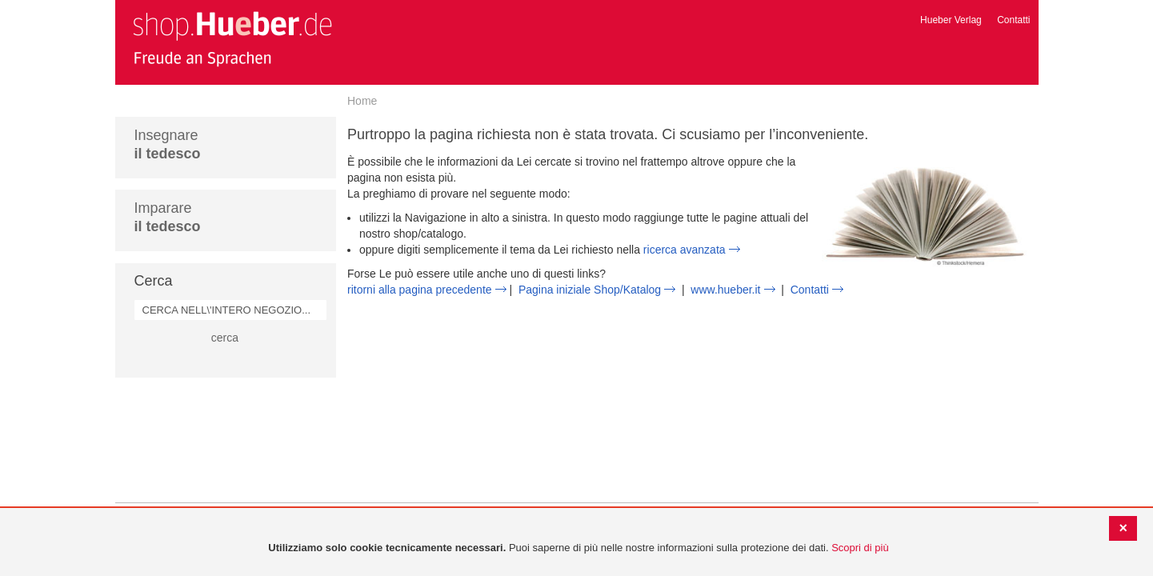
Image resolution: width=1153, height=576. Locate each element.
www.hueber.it (725, 289)
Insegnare (167, 144)
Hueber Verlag (951, 20)
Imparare (167, 217)
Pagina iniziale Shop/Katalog (589, 289)
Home (362, 100)
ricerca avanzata (684, 249)
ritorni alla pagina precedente (419, 289)
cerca (224, 337)
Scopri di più (860, 548)
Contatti (1013, 20)
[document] (578, 548)
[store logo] (232, 38)
